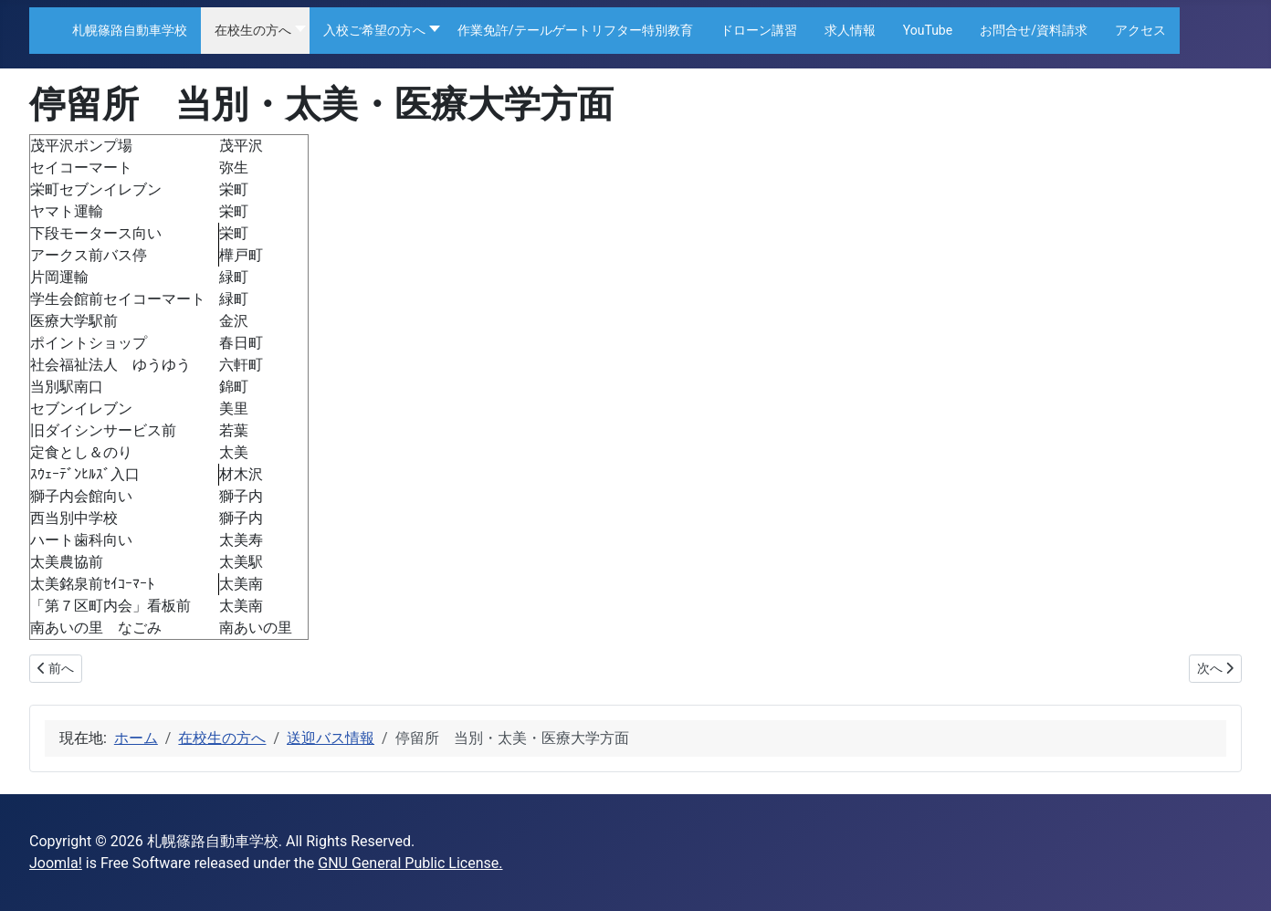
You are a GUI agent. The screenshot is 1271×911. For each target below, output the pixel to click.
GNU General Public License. (410, 863)
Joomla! (55, 863)
